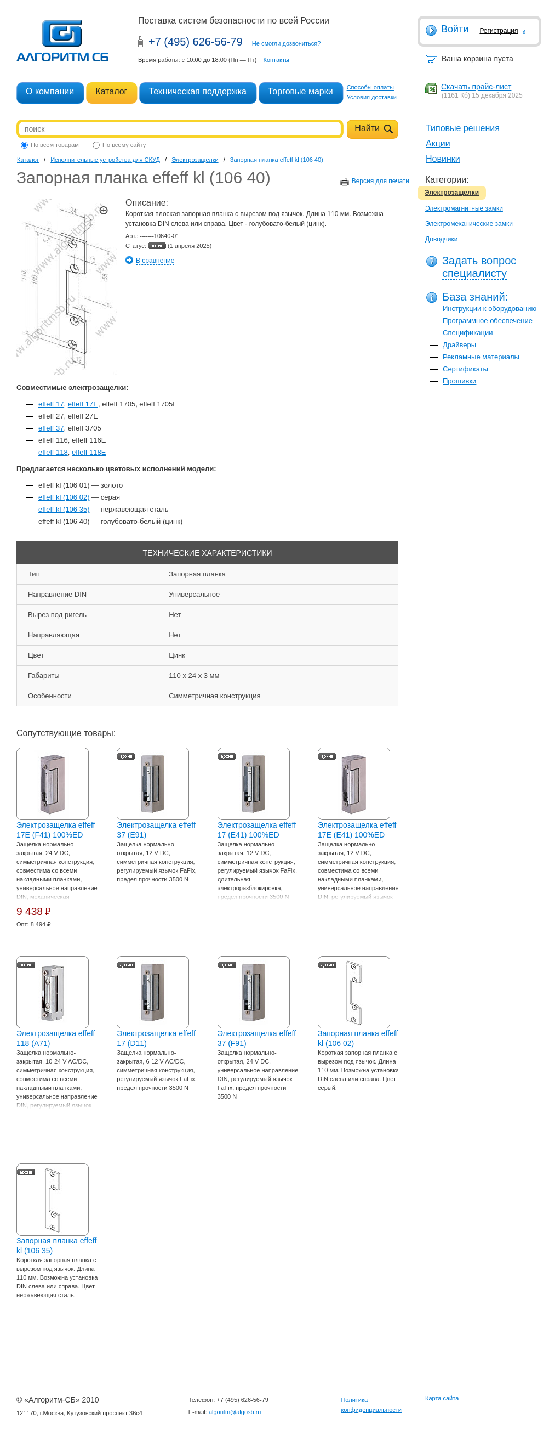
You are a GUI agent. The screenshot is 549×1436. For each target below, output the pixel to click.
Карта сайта (442, 1398)
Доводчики (441, 239)
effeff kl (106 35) (63, 509)
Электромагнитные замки (464, 208)
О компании (50, 91)
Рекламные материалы (481, 357)
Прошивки (459, 381)
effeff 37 (51, 428)
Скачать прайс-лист (476, 86)
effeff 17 (51, 404)
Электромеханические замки (469, 224)
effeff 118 (53, 452)
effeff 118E (89, 452)
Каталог (111, 91)
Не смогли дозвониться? (286, 43)
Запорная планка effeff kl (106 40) (276, 159)
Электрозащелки (452, 192)
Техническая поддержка (197, 91)
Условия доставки (372, 97)
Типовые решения (463, 128)
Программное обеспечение (488, 320)
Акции (438, 143)
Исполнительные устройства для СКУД (105, 159)
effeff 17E (83, 404)
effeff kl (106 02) (63, 497)
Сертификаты (465, 369)
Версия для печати (380, 181)
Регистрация (498, 31)
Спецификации (468, 333)
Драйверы (459, 345)
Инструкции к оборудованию (489, 308)
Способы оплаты (370, 87)
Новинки (443, 158)
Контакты (276, 59)
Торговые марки (300, 91)
